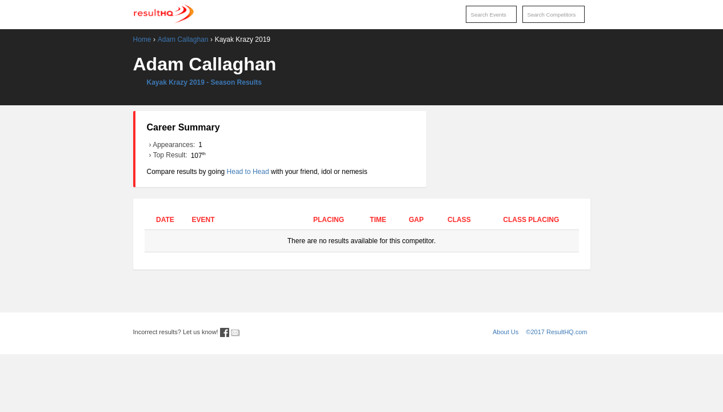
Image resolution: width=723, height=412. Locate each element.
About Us (505, 331)
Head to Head (248, 172)
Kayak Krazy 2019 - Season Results (204, 82)
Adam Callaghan (183, 39)
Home (142, 39)
